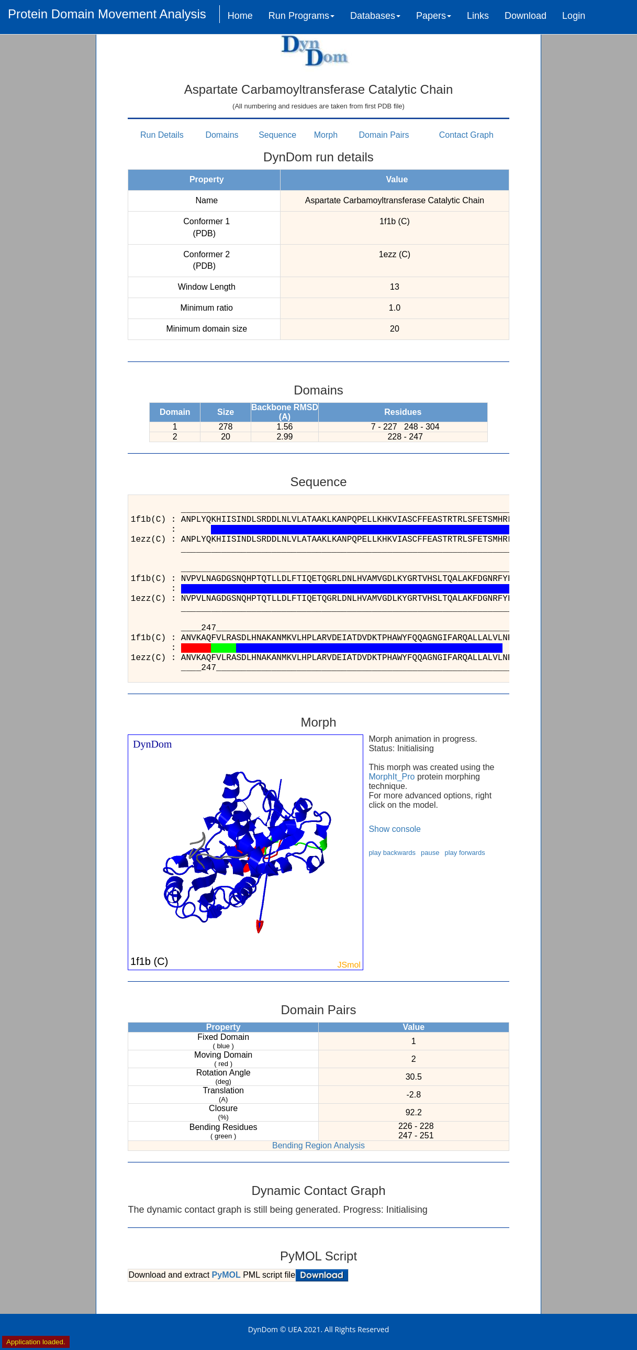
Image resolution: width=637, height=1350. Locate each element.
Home (240, 15)
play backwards (392, 853)
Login (573, 15)
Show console (394, 829)
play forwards (464, 853)
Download (525, 15)
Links (478, 15)
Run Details (162, 134)
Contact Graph (466, 134)
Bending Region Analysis (318, 1145)
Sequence (277, 134)
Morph (326, 134)
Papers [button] (433, 15)
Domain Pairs (384, 134)
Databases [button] (375, 15)
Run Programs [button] (301, 15)
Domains (221, 134)
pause (430, 853)
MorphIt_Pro (391, 776)
